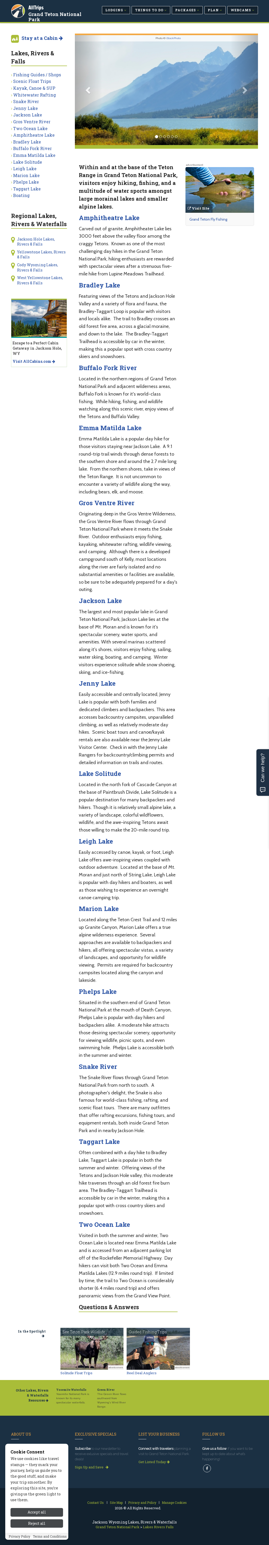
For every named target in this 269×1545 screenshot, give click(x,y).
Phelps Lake (98, 991)
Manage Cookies (174, 1502)
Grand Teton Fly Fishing (208, 219)
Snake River (98, 1066)
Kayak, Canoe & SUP (34, 88)
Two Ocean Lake (104, 1224)
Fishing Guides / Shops (37, 74)
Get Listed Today (154, 1461)
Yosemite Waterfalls (71, 1390)
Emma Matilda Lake (110, 428)
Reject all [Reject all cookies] (36, 1534)
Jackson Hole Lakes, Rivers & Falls (36, 242)
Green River (106, 1390)
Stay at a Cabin (42, 38)
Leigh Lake (96, 841)
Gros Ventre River (106, 503)
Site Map (116, 1502)
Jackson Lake (100, 600)
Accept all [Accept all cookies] (37, 1523)
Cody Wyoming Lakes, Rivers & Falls (37, 267)
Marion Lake (99, 908)
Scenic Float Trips (32, 81)
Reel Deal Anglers (142, 1373)
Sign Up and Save (91, 1467)
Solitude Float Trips (76, 1373)
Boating (21, 195)
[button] (88, 90)
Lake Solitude (100, 773)
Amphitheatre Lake (109, 218)
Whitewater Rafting (34, 95)
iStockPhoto (173, 38)
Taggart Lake (99, 1141)
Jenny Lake (97, 683)
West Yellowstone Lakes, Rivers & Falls (40, 280)
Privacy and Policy (142, 1502)
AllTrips (36, 7)
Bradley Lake (99, 285)
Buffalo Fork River (108, 368)
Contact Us (95, 1502)
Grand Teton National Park (54, 17)
